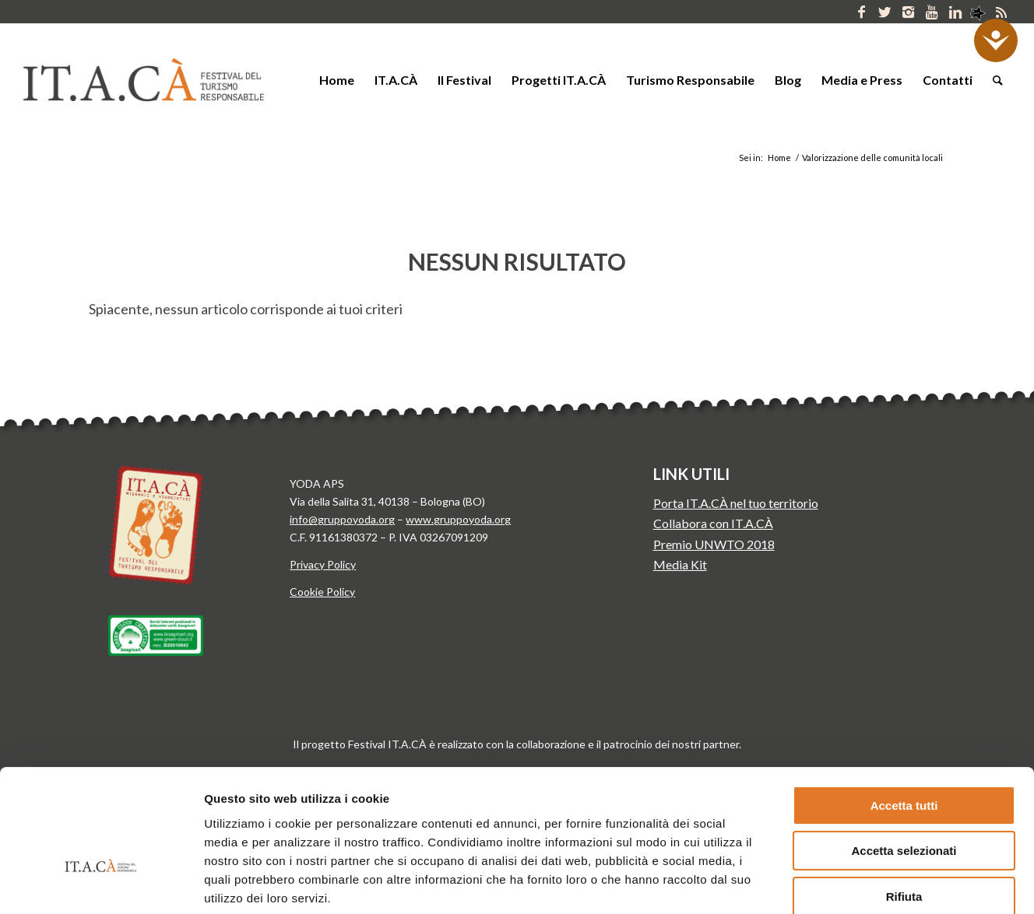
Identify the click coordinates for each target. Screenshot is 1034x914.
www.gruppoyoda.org (458, 519)
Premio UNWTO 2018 (714, 544)
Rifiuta (904, 799)
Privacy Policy (323, 564)
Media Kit (680, 564)
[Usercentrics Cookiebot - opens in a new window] (101, 883)
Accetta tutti (904, 708)
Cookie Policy (322, 591)
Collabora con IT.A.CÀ (713, 523)
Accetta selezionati (903, 754)
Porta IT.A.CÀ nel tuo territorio (735, 503)
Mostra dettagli (816, 883)
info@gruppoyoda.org (342, 519)
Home (779, 157)
